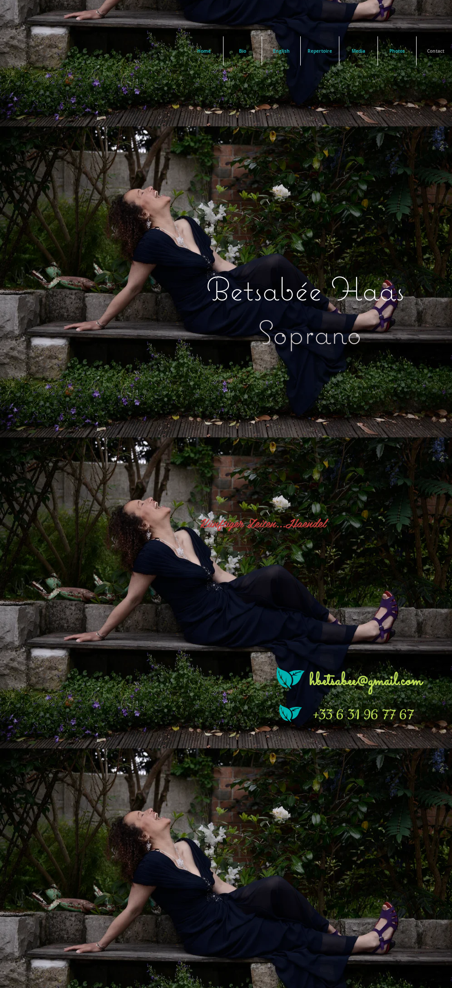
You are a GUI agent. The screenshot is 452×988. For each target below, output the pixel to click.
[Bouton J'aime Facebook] (62, 821)
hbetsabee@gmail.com (365, 681)
